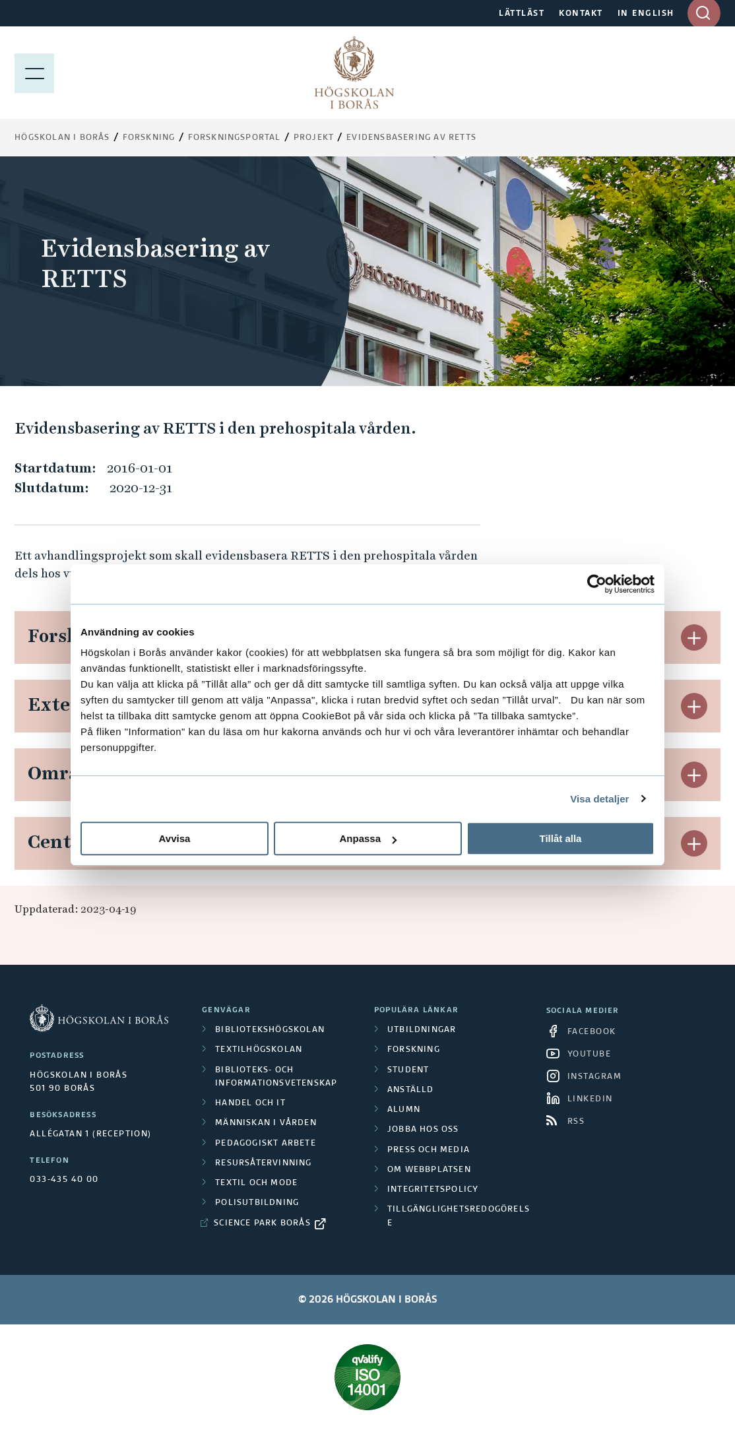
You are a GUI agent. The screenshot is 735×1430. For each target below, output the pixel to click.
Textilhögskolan (258, 1050)
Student (408, 1070)
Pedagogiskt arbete (265, 1143)
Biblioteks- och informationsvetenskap (276, 1077)
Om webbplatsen (429, 1170)
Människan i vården (266, 1123)
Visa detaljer (599, 798)
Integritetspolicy (432, 1189)
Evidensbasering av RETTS (411, 138)
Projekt (314, 138)
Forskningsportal (234, 138)
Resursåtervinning (263, 1163)
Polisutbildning (257, 1203)
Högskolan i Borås (62, 138)
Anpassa (368, 838)
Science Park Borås (262, 1223)
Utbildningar (421, 1030)
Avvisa (175, 838)
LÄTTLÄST (521, 13)
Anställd (410, 1090)
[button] (694, 637)
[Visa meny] (34, 72)
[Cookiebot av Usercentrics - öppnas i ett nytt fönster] (597, 584)
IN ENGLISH (646, 13)
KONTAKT (581, 13)
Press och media (428, 1150)
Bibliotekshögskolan (270, 1030)
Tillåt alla (561, 838)
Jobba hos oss (423, 1129)
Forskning (149, 138)
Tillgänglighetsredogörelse (458, 1216)
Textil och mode (256, 1183)
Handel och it (250, 1103)
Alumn (403, 1110)
